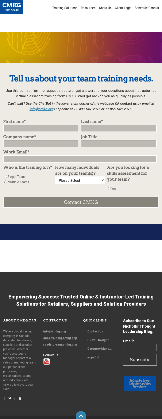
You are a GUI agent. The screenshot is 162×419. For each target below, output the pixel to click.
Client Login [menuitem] (124, 8)
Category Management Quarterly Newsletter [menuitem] (102, 333)
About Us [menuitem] (106, 8)
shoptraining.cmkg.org (60, 322)
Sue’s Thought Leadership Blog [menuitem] (102, 324)
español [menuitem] (93, 341)
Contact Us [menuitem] (95, 315)
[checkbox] (28, 163)
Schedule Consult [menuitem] (148, 8)
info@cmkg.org (41, 93)
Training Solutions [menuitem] (66, 8)
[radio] (28, 161)
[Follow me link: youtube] (46, 348)
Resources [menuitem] (89, 8)
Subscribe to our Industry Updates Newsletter (140, 367)
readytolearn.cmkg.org (60, 328)
